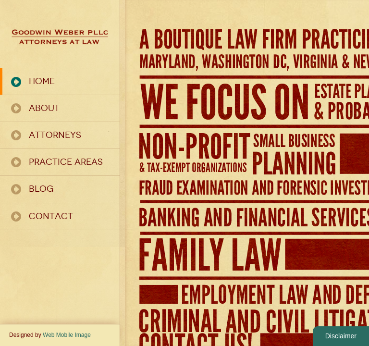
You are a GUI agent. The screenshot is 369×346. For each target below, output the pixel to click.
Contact (51, 216)
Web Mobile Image (67, 335)
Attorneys (55, 135)
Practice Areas (66, 162)
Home (42, 81)
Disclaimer (341, 336)
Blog (41, 189)
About (44, 108)
